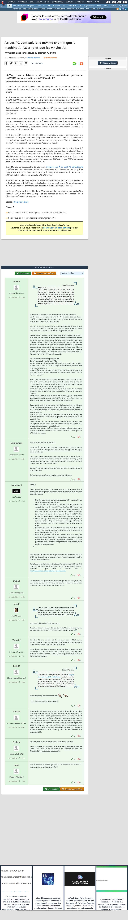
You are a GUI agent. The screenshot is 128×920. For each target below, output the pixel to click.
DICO (93, 9)
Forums (11, 2)
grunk (16, 604)
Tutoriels (22, 2)
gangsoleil (16, 485)
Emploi (69, 2)
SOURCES (70, 9)
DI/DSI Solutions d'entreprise (23, 6)
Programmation (89, 6)
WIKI (87, 9)
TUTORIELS (17, 9)
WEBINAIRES (33, 9)
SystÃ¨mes (123, 6)
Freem (17, 281)
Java (63, 6)
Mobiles (114, 6)
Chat (46, 2)
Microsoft (56, 6)
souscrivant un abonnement (56, 228)
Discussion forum (108, 63)
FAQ (32, 2)
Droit (89, 2)
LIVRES (42, 9)
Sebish (16, 711)
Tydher (16, 742)
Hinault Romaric (33, 58)
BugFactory (16, 443)
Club (96, 2)
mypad (16, 581)
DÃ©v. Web (72, 6)
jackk (16, 765)
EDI (80, 6)
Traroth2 (16, 640)
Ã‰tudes (79, 2)
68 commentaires (50, 58)
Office (106, 6)
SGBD (99, 6)
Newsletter (57, 2)
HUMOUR (100, 9)
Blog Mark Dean (21, 202)
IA (44, 6)
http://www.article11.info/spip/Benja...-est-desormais (48, 571)
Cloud (38, 6)
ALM (48, 6)
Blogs (39, 2)
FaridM (16, 666)
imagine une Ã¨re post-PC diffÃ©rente (64, 167)
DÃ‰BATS (80, 9)
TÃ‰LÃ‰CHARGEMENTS (56, 9)
